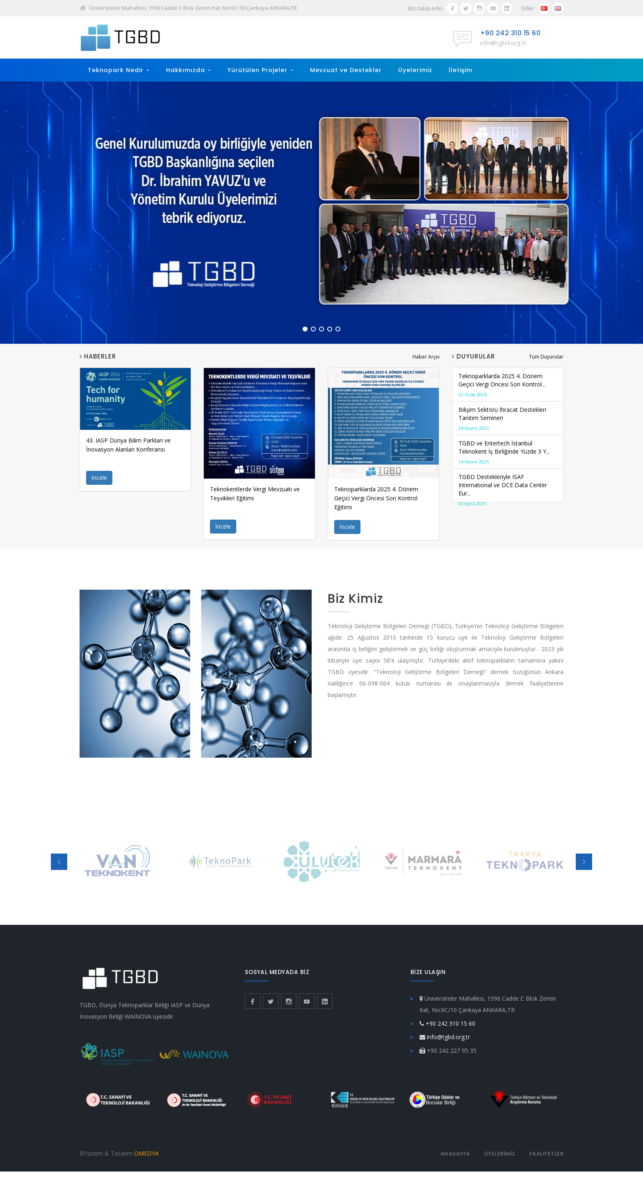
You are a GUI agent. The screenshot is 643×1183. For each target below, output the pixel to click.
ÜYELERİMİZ (499, 1154)
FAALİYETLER (546, 1154)
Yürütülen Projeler (257, 70)
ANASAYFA (455, 1154)
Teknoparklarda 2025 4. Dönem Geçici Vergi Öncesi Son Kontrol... (507, 385)
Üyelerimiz (415, 70)
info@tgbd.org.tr (503, 43)
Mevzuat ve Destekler (346, 70)
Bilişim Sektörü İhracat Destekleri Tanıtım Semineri (507, 419)
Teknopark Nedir (116, 70)
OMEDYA (146, 1153)
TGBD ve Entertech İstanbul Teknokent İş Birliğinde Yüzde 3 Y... (507, 452)
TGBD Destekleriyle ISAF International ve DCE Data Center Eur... (507, 490)
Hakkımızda (185, 70)
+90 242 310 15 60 (510, 33)
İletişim (460, 70)
